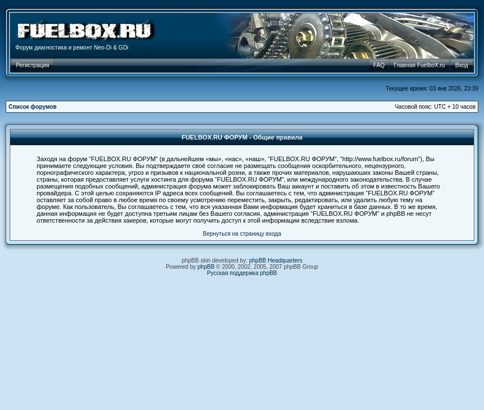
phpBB (206, 267)
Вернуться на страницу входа (242, 234)
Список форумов (33, 107)
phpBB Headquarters (275, 260)
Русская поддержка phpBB (242, 273)
